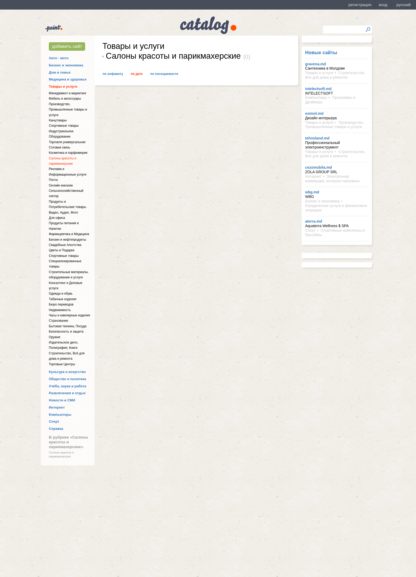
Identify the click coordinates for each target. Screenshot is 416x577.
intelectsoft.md (318, 89)
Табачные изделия (62, 299)
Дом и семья (60, 72)
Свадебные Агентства (65, 245)
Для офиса (57, 218)
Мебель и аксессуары (65, 98)
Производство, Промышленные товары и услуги (68, 109)
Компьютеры (60, 415)
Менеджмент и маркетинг (67, 93)
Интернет (57, 407)
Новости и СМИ (62, 400)
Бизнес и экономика (66, 65)
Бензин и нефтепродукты (67, 239)
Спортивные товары (64, 126)
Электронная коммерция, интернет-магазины (332, 178)
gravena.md (315, 64)
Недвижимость (60, 310)
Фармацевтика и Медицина (69, 234)
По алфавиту (113, 74)
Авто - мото (58, 58)
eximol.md (314, 113)
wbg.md (312, 192)
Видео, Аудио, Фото (63, 212)
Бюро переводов (61, 304)
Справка (56, 429)
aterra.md (313, 221)
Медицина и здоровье (67, 79)
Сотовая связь (59, 147)
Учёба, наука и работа (67, 386)
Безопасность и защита (66, 331)
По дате (137, 74)
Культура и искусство (67, 372)
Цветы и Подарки (61, 250)
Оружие (54, 337)
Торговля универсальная (67, 142)
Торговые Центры (62, 364)
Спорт (54, 421)
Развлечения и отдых (67, 393)
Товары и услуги (63, 86)
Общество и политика (67, 379)
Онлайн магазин (61, 185)
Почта (53, 180)
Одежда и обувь (61, 293)
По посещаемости (164, 74)
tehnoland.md (317, 138)
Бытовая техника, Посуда (67, 326)
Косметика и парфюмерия (68, 153)
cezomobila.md (318, 167)
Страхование (58, 321)
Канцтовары (58, 120)
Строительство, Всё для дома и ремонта (335, 75)
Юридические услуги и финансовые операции (336, 207)
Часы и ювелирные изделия (69, 315)
